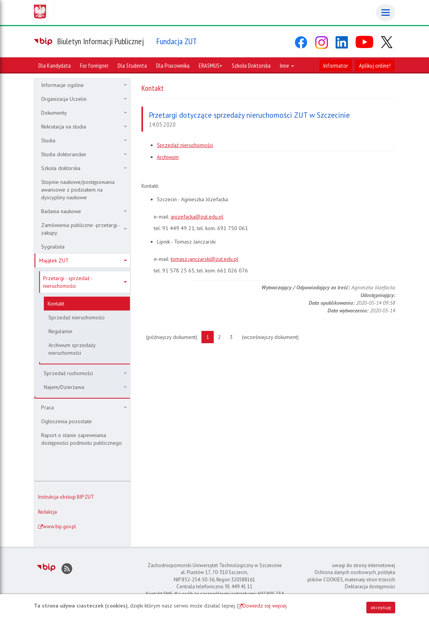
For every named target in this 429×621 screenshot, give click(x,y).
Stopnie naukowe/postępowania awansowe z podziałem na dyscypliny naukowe (78, 190)
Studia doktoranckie (84, 154)
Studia (84, 140)
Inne (287, 65)
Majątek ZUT (83, 260)
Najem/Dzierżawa (85, 387)
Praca (84, 407)
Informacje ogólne (84, 85)
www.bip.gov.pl (59, 526)
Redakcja (47, 512)
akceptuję (381, 607)
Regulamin (60, 331)
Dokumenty (84, 112)
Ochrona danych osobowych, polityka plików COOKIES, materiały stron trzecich (351, 576)
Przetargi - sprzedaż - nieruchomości (85, 282)
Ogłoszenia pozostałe (66, 421)
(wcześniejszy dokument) (272, 337)
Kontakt (56, 303)
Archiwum (168, 157)
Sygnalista (53, 246)
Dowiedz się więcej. (265, 605)
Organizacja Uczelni (84, 98)
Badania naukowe (84, 211)
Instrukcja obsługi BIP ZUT (66, 497)
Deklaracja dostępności (370, 586)
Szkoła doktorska (84, 168)
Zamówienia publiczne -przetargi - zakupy (84, 229)
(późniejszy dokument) (174, 337)
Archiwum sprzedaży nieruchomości (72, 349)
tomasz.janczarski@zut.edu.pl (204, 258)
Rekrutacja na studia (84, 126)
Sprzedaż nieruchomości (76, 317)
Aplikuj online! (375, 65)
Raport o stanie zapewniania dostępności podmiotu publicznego (81, 439)
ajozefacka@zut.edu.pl (197, 216)
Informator (335, 65)
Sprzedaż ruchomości (85, 373)
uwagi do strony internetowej (363, 565)
